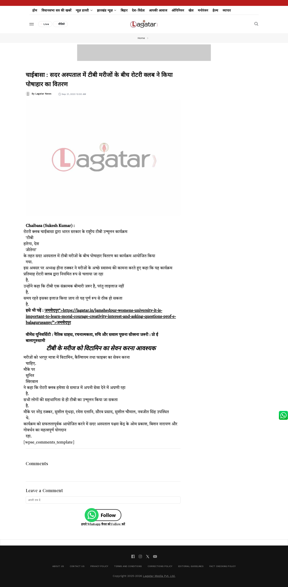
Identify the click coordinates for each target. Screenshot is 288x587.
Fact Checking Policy (222, 566)
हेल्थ (215, 10)
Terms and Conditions (128, 566)
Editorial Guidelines (191, 566)
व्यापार (227, 10)
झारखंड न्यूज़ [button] (106, 10)
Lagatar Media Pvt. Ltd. (159, 576)
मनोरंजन (203, 10)
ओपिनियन (178, 10)
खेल (190, 10)
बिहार (124, 10)
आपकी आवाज (158, 10)
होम (34, 10)
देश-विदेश (138, 10)
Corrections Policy (160, 566)
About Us (58, 566)
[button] (31, 24)
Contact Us (77, 566)
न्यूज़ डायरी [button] (84, 10)
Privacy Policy (99, 566)
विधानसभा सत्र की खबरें (56, 10)
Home (141, 38)
